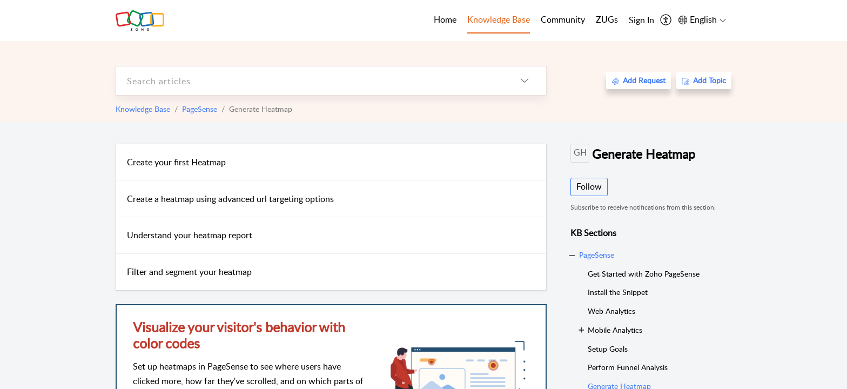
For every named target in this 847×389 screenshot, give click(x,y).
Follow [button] (589, 186)
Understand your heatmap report (189, 235)
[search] (309, 80)
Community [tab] (563, 19)
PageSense (199, 109)
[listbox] (524, 80)
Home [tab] (445, 19)
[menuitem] (641, 20)
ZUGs (607, 19)
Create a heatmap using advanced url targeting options (230, 199)
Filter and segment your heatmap (189, 272)
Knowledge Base (143, 109)
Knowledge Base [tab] (498, 19)
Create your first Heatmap (176, 162)
